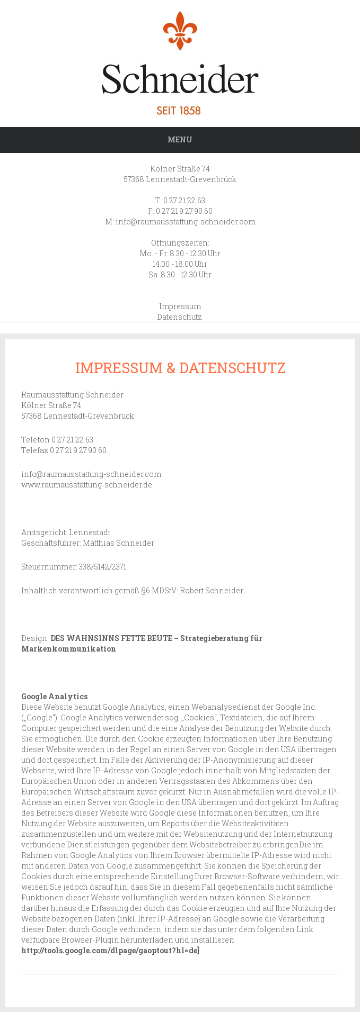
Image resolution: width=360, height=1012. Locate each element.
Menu (180, 139)
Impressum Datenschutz (179, 311)
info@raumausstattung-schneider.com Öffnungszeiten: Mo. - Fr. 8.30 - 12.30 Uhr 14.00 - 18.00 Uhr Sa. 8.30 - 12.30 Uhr (186, 247)
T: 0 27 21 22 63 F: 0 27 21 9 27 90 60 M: (159, 211)
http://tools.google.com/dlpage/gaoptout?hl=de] (110, 950)
